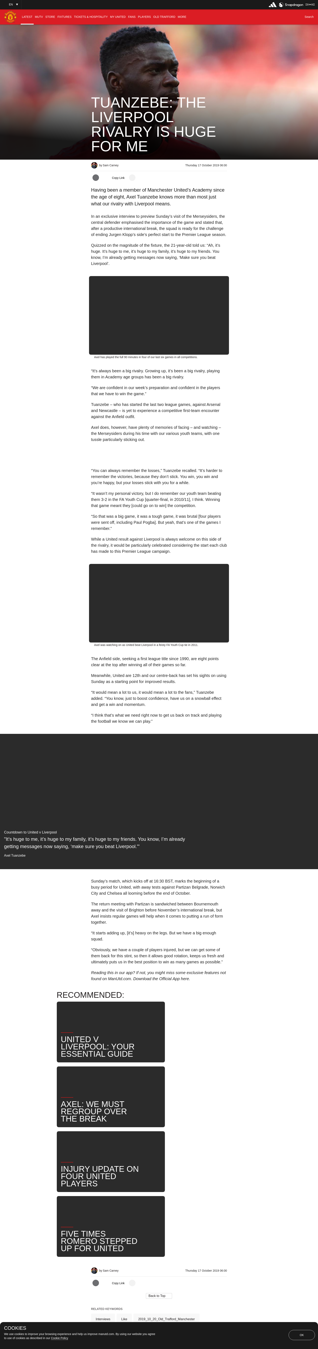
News (184, 1193)
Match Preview (134, 1207)
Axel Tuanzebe (158, 1193)
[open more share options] (132, 177)
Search (204, 1193)
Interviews (103, 1180)
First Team (129, 1193)
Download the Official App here (161, 979)
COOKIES (15, 1328)
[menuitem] (27, 17)
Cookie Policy (59, 1338)
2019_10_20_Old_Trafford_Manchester (166, 1180)
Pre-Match (103, 1193)
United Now (104, 1207)
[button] (10, 4)
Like (124, 1180)
